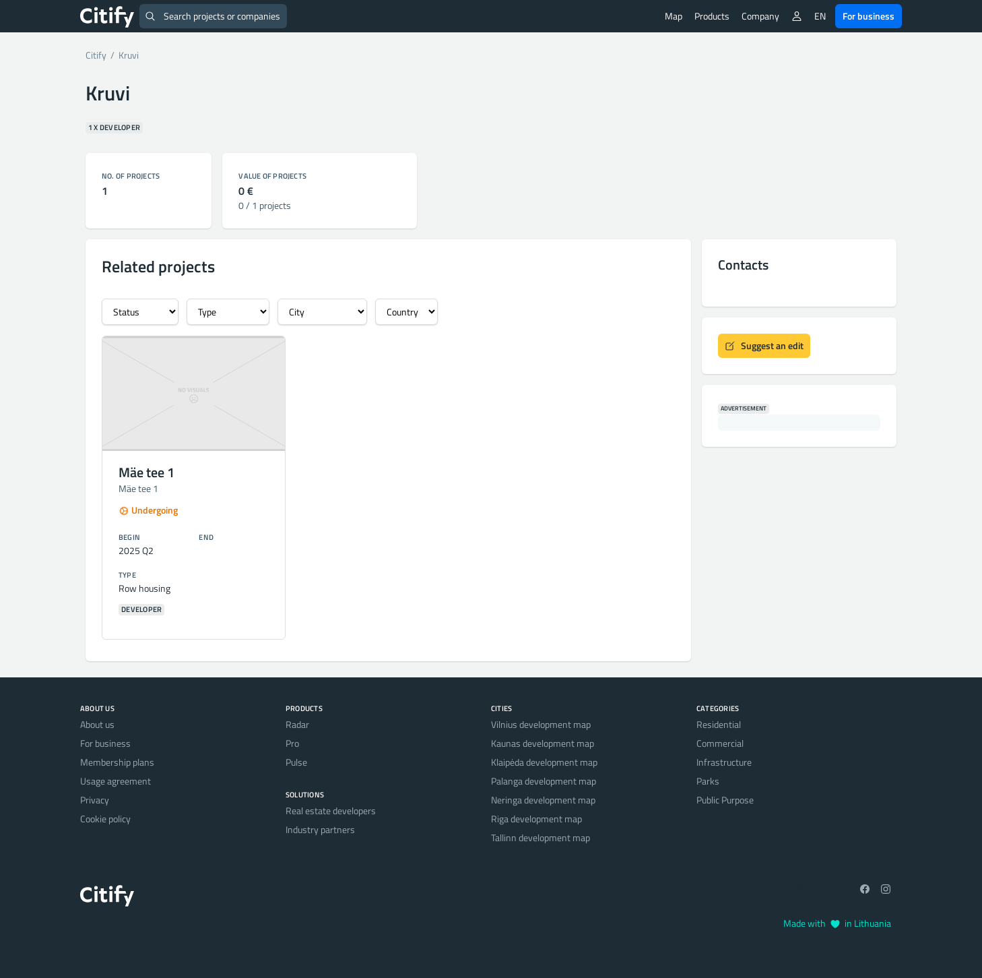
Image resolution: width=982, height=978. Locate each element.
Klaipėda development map (544, 762)
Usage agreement (115, 781)
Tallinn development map (540, 837)
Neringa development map (543, 800)
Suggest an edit (764, 345)
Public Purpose (725, 800)
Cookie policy (105, 819)
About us (97, 724)
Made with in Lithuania (837, 923)
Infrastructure (724, 762)
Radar (297, 724)
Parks (707, 781)
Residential (718, 724)
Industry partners (320, 829)
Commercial (720, 743)
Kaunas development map (542, 743)
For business (868, 16)
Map (673, 16)
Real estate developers (331, 810)
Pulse (296, 762)
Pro (292, 743)
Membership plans (117, 762)
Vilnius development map (541, 724)
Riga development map (536, 819)
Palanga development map (543, 781)
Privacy (94, 800)
